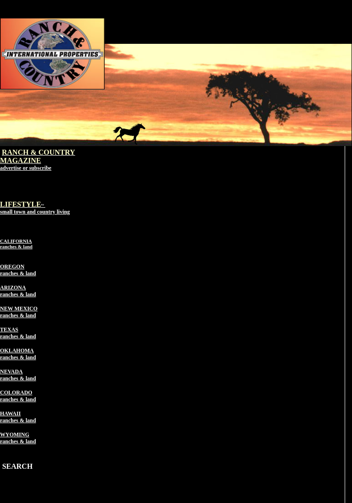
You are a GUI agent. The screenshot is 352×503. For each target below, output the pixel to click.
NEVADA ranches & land (18, 375)
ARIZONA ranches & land (18, 291)
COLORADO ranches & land (18, 396)
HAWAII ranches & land (18, 417)
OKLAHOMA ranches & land (18, 354)
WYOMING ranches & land (18, 438)
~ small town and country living (35, 208)
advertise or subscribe (25, 168)
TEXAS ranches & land (18, 333)
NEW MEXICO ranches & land (18, 312)
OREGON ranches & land (18, 270)
